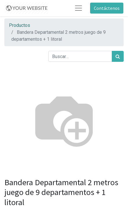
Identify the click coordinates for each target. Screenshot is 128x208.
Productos (19, 25)
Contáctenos (107, 8)
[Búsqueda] (118, 56)
